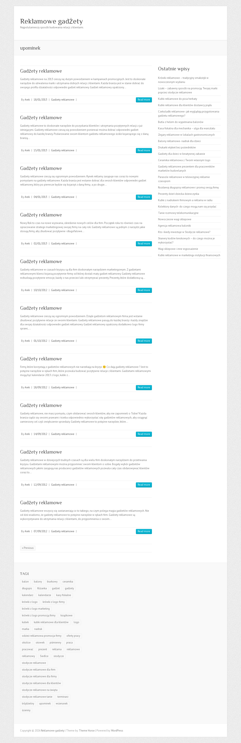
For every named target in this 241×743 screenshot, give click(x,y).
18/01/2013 (40, 99)
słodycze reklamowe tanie (37, 696)
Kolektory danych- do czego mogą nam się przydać (187, 206)
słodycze (59, 656)
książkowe (66, 615)
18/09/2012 (40, 387)
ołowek (40, 642)
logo (76, 622)
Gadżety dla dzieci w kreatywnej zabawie (181, 154)
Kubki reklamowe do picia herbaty (177, 99)
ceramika (68, 581)
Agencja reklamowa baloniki (174, 225)
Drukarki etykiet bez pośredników (177, 147)
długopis (27, 588)
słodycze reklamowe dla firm (38, 669)
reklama (57, 649)
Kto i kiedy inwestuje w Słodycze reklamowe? (184, 232)
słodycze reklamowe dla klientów (41, 683)
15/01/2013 (40, 150)
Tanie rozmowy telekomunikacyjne (178, 213)
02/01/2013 (40, 243)
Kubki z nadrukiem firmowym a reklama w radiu (185, 200)
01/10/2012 (40, 341)
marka (25, 629)
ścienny (26, 710)
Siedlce (44, 656)
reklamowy (28, 656)
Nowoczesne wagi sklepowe (174, 219)
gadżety (69, 588)
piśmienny (55, 642)
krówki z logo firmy (54, 602)
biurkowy (52, 581)
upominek (45, 703)
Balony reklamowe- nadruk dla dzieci (179, 141)
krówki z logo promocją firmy (38, 615)
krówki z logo (30, 602)
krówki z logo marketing (36, 608)
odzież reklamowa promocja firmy (41, 636)
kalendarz (27, 595)
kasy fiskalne (63, 595)
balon (25, 581)
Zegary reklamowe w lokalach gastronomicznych (186, 134)
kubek (25, 622)
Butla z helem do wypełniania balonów (180, 122)
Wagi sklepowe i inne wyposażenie (178, 249)
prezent (42, 649)
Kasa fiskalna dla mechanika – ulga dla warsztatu (186, 128)
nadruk (38, 629)
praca (69, 642)
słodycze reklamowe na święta (39, 690)
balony (38, 581)
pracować (27, 649)
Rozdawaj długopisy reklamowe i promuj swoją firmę (188, 187)
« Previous (28, 548)
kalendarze (44, 595)
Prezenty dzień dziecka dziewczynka (178, 194)
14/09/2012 (40, 434)
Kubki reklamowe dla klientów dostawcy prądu (185, 105)
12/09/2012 (40, 484)
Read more (144, 99)
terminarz (62, 696)
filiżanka (42, 588)
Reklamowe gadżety (51, 21)
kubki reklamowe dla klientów (51, 622)
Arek (27, 99)
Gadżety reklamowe (41, 71)
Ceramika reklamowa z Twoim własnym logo (184, 160)
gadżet (56, 588)
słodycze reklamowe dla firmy (39, 676)
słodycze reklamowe (34, 663)
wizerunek (62, 703)
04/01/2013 (40, 197)
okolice (26, 642)
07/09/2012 (40, 531)
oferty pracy (73, 636)
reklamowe (73, 649)
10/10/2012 (40, 290)
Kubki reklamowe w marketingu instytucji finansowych (189, 255)
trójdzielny (28, 703)
